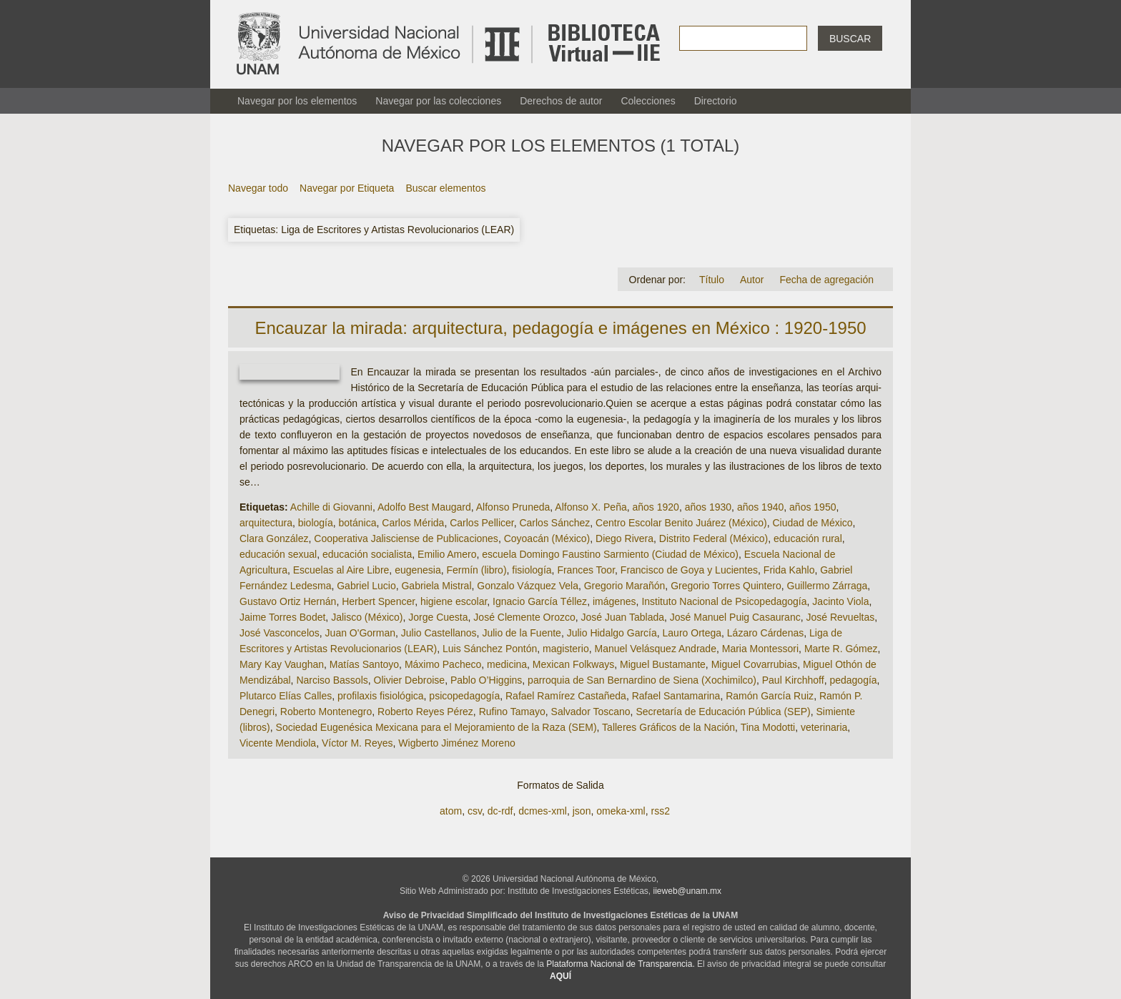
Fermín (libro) (477, 570)
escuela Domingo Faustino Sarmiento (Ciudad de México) (610, 554)
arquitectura (265, 522)
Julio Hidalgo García (612, 633)
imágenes (614, 601)
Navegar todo (258, 188)
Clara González (274, 538)
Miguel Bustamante (663, 664)
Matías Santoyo (364, 664)
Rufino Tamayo (512, 711)
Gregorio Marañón (625, 585)
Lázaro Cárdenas (765, 633)
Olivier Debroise (409, 680)
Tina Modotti (768, 727)
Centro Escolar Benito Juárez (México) (681, 522)
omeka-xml (620, 811)
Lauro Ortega (692, 633)
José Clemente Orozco (524, 617)
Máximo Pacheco (443, 664)
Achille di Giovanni (331, 507)
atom (451, 811)
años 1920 (656, 507)
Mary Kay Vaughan (281, 664)
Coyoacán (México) (547, 538)
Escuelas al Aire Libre (341, 570)
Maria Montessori (760, 648)
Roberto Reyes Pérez (425, 711)
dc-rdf (500, 811)
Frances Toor (586, 570)
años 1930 (708, 507)
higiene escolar (453, 601)
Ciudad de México (813, 522)
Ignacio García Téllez (540, 601)
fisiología (531, 570)
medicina (507, 664)
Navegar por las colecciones (438, 101)
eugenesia (418, 570)
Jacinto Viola (840, 601)
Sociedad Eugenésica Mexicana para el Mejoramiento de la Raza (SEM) (436, 727)
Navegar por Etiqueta (347, 188)
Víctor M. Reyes (357, 743)
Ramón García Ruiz (770, 696)
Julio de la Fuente (521, 633)
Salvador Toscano (591, 711)
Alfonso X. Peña (590, 507)
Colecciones (648, 101)
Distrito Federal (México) (713, 538)
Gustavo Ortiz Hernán (287, 601)
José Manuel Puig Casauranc (735, 617)
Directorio (715, 101)
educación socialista (367, 554)
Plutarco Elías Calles (285, 696)
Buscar (850, 38)
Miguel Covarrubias (754, 664)
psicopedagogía (464, 696)
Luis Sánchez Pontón (490, 648)
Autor (752, 279)
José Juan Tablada (623, 617)
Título (711, 279)
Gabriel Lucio (366, 585)
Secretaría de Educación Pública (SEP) (723, 711)
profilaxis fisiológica (380, 696)
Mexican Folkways (573, 664)
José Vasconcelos (279, 633)
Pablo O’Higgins (486, 680)
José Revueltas (840, 617)
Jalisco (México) (367, 617)
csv (475, 811)
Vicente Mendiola (277, 743)
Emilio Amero (447, 554)
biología (315, 522)
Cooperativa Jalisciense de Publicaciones (406, 538)
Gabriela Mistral (436, 585)
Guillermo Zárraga (827, 585)
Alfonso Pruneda (513, 507)
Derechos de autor (561, 101)
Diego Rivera (624, 538)
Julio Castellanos (439, 633)
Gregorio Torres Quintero (726, 585)
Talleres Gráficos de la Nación (668, 727)
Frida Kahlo (789, 570)
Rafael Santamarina (676, 696)
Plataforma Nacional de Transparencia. (620, 964)
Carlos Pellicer (481, 522)
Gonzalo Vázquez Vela (527, 585)
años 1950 (812, 507)
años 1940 (760, 507)
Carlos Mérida (413, 522)
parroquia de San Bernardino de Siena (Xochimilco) (642, 680)
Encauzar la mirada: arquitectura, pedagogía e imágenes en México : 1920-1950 (560, 328)
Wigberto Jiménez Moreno (456, 743)
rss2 (660, 811)
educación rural (808, 538)
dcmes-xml (542, 811)
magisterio (566, 648)
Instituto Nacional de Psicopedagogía (723, 601)
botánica (358, 522)
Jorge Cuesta (438, 617)
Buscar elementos (445, 188)
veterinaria (824, 727)
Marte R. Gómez (841, 648)
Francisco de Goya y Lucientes (689, 570)
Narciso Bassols (331, 680)
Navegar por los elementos (297, 101)
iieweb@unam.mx (687, 891)
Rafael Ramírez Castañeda (565, 696)
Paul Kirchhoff (793, 680)
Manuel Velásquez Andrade (655, 648)
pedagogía (852, 680)
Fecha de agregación (826, 279)
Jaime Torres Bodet (282, 617)
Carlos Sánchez (554, 522)
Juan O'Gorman (360, 633)
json (582, 811)
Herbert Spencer (378, 601)
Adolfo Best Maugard (424, 507)
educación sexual (278, 554)
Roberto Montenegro (326, 711)
